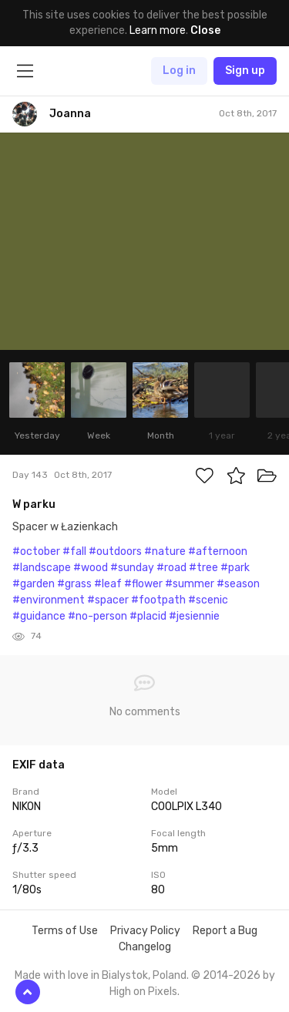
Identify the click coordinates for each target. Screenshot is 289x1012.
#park (235, 567)
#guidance (39, 616)
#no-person (97, 616)
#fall (74, 551)
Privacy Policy (145, 930)
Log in (179, 70)
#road (171, 567)
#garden (33, 583)
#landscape (41, 567)
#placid (147, 616)
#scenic (208, 600)
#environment (48, 600)
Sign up (245, 70)
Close (205, 30)
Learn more (157, 30)
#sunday (132, 567)
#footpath (158, 600)
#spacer (108, 600)
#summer (189, 583)
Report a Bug (225, 930)
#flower (143, 583)
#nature (165, 551)
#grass (74, 583)
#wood (90, 567)
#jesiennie (194, 616)
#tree (203, 567)
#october (36, 551)
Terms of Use (65, 930)
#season (238, 583)
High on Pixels (143, 991)
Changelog (145, 946)
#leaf (108, 583)
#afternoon (217, 551)
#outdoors (115, 551)
